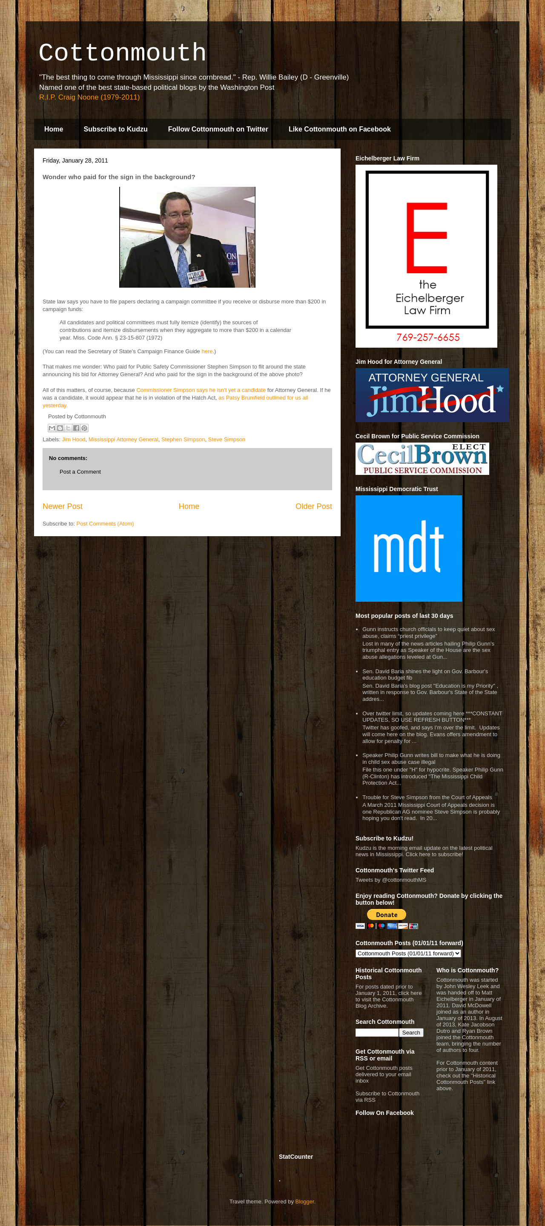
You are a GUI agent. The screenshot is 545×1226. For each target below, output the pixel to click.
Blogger (304, 1201)
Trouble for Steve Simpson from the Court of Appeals (427, 797)
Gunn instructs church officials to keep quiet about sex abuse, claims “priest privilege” (428, 632)
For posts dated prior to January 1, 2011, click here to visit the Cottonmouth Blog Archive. (389, 996)
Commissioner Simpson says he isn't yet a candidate (201, 390)
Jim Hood (74, 439)
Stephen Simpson (183, 439)
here (206, 351)
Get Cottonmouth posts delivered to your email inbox (384, 1074)
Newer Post (63, 506)
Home (53, 129)
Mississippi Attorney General (123, 439)
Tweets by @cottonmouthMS (391, 880)
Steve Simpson (226, 439)
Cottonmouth (122, 53)
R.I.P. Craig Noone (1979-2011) (89, 97)
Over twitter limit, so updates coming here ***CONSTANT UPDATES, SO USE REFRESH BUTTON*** (432, 716)
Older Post (313, 506)
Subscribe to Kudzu (115, 129)
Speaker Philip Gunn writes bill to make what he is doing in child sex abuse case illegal (431, 758)
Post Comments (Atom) (105, 523)
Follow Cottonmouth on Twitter (218, 129)
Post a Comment (80, 472)
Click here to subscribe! (434, 854)
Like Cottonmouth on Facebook (340, 129)
